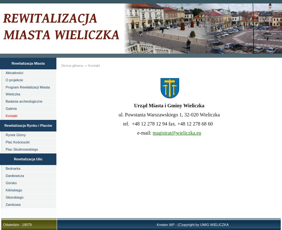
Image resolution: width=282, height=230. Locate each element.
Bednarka (13, 168)
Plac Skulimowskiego (22, 149)
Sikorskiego (15, 197)
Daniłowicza (15, 176)
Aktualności (14, 73)
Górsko (11, 183)
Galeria (11, 108)
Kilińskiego (14, 190)
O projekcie (14, 80)
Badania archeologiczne (24, 101)
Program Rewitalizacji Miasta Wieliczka (28, 90)
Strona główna (72, 65)
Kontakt (11, 116)
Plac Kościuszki (17, 142)
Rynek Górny (16, 135)
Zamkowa (13, 204)
